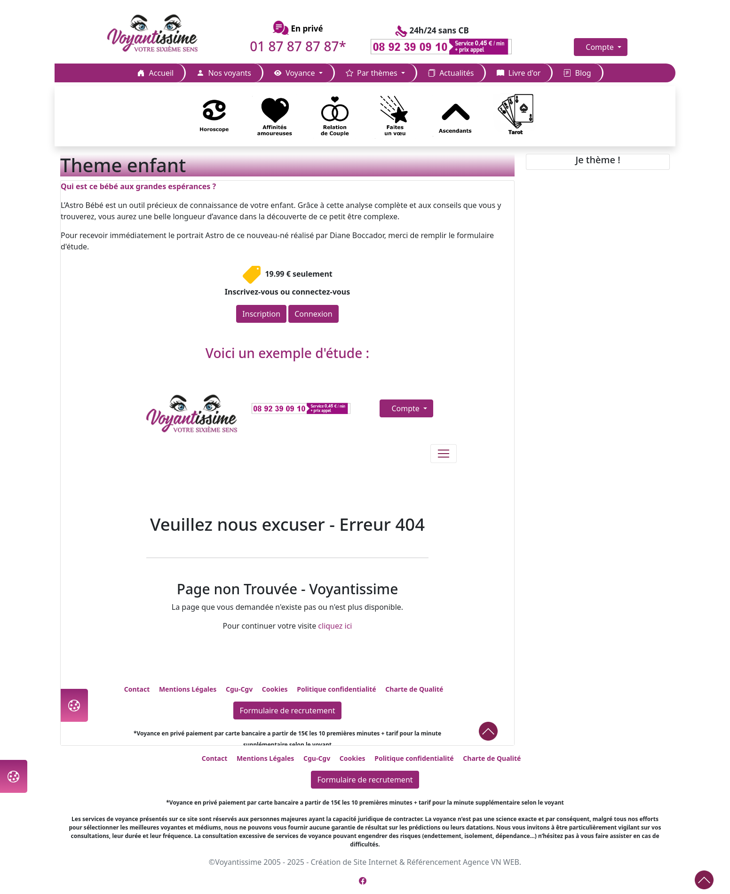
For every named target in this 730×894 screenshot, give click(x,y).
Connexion (313, 314)
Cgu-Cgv (316, 758)
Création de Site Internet (353, 862)
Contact (215, 758)
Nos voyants (224, 73)
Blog (577, 73)
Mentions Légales (265, 758)
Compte (601, 47)
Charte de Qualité (492, 758)
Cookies (352, 758)
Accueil (155, 73)
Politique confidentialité (413, 758)
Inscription (261, 314)
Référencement (434, 862)
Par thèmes (372, 73)
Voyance (295, 73)
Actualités (451, 73)
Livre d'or (518, 73)
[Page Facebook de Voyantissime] (362, 881)
